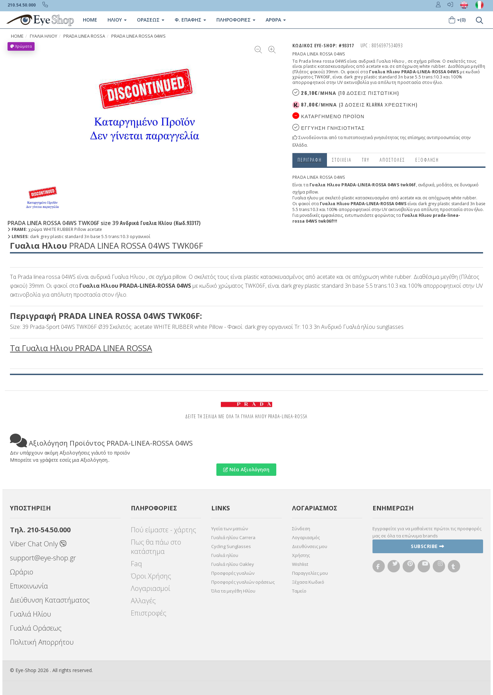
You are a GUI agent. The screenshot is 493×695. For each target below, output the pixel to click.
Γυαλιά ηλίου (224, 555)
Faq (136, 563)
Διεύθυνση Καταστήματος (50, 600)
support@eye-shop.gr (43, 557)
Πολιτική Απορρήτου (42, 642)
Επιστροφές (148, 613)
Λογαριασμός (306, 537)
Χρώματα (21, 46)
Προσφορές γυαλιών (232, 573)
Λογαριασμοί (150, 588)
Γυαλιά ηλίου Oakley (232, 564)
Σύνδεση (301, 528)
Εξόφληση (427, 160)
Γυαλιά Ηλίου (30, 614)
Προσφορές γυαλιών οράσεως (243, 582)
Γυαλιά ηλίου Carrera (233, 537)
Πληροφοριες (235, 19)
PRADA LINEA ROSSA (84, 36)
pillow (312, 192)
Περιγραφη (310, 160)
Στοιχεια (342, 160)
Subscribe (427, 546)
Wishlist (300, 564)
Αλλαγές (143, 600)
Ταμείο (299, 591)
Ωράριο (21, 571)
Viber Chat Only (38, 543)
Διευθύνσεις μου (309, 546)
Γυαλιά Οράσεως (36, 628)
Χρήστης (301, 555)
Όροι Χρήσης (151, 576)
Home (90, 19)
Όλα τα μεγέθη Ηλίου (233, 591)
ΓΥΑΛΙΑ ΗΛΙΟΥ (43, 36)
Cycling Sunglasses (231, 546)
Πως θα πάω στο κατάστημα (156, 546)
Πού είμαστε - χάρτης (163, 529)
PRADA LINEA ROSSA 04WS (138, 36)
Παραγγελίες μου (310, 573)
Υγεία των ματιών (229, 528)
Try (365, 160)
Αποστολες (392, 160)
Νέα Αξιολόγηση (246, 469)
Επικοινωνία (29, 586)
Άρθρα (276, 19)
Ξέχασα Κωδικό (308, 582)
